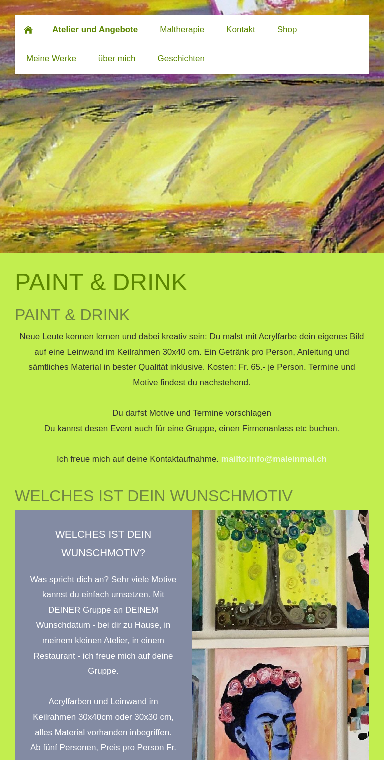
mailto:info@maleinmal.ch (274, 459)
